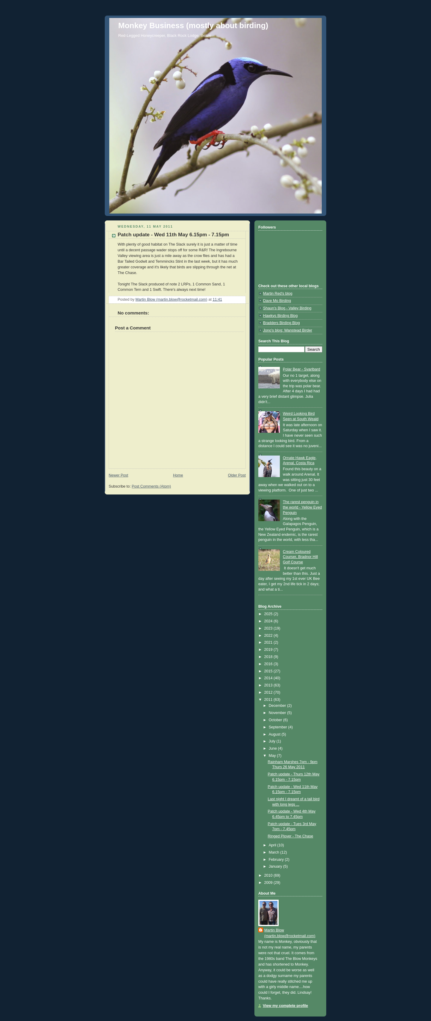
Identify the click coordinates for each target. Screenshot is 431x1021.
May (273, 756)
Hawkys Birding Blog (280, 316)
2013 (269, 685)
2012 (269, 692)
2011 (269, 700)
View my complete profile (285, 1006)
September (278, 727)
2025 (269, 614)
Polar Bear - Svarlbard (301, 369)
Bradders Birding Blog (281, 323)
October (276, 720)
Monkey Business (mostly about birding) (193, 25)
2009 (269, 883)
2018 (269, 657)
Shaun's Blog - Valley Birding (287, 308)
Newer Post (118, 475)
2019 (269, 650)
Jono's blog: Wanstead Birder (287, 330)
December (278, 706)
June (273, 748)
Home (178, 475)
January (276, 866)
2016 (269, 664)
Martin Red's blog (277, 293)
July (273, 741)
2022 (269, 635)
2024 (269, 621)
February (277, 859)
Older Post (237, 475)
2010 (269, 875)
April (273, 845)
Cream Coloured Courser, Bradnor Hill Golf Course (300, 557)
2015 (269, 671)
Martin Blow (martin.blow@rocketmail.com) (289, 933)
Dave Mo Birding (277, 301)
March (274, 852)
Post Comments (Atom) (151, 486)
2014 (269, 678)
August (275, 734)
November (278, 713)
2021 (269, 642)
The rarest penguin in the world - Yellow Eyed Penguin (302, 507)
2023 (269, 628)
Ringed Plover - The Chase (290, 836)
